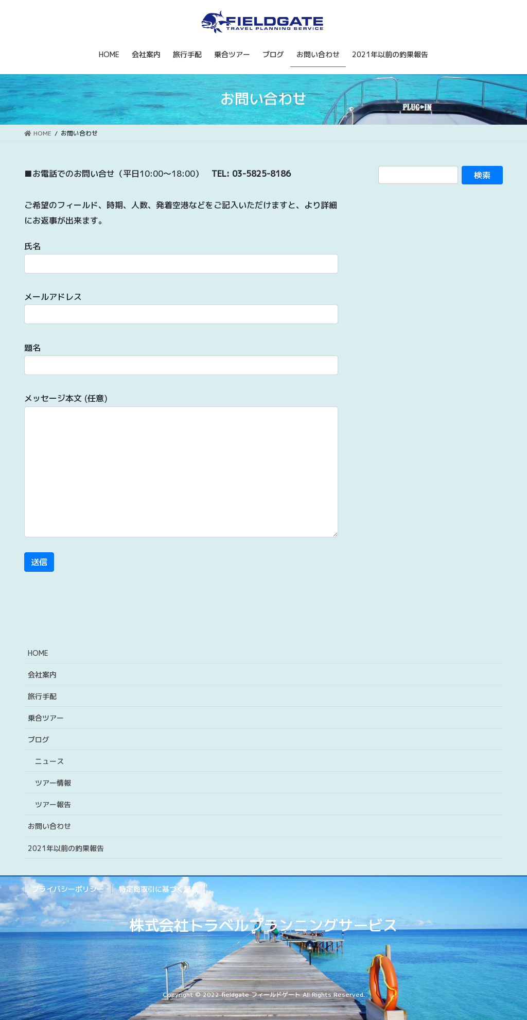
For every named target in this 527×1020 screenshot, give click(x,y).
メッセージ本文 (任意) (181, 465)
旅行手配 (42, 696)
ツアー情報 (53, 783)
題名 (181, 358)
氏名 (181, 257)
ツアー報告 (53, 804)
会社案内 (42, 674)
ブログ (38, 739)
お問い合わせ (49, 826)
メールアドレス (181, 307)
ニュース (49, 761)
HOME (38, 653)
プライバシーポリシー (68, 889)
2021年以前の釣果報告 (66, 848)
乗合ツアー (46, 718)
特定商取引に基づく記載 (158, 889)
